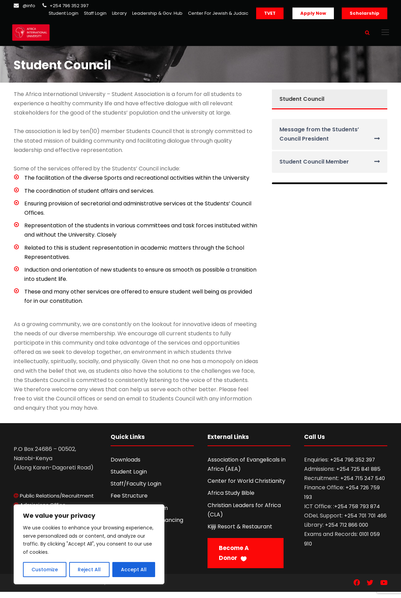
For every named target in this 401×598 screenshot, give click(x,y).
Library (119, 13)
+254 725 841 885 (358, 474)
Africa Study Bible (231, 499)
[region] (89, 544)
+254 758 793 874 (357, 512)
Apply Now (313, 13)
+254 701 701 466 (365, 521)
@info (29, 5)
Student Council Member (314, 168)
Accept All (134, 569)
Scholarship (364, 13)
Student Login (63, 13)
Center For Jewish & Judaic (218, 13)
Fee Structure (129, 502)
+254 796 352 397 (69, 5)
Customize (45, 569)
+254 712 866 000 (346, 531)
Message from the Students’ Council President (319, 139)
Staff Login (95, 13)
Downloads (125, 465)
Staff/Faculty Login (136, 490)
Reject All (89, 569)
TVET (270, 13)
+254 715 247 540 (362, 484)
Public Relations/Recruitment (57, 501)
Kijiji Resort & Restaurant (240, 532)
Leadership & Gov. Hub (157, 13)
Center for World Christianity (246, 487)
